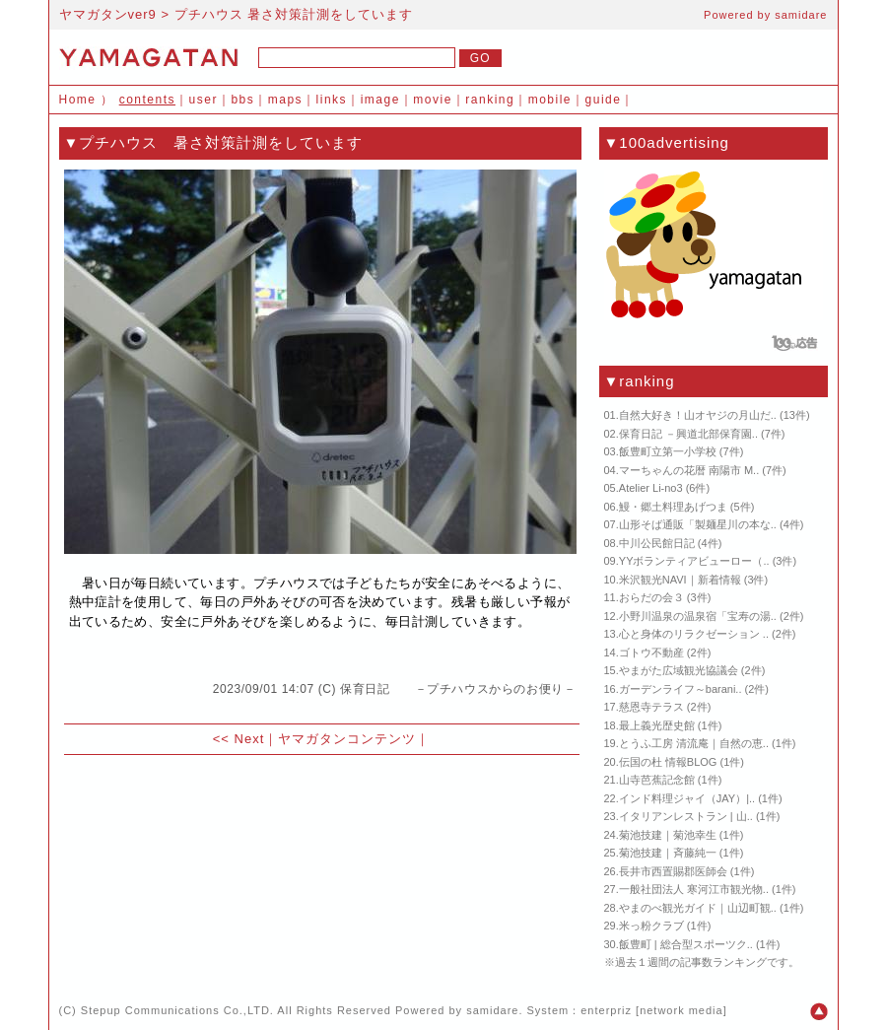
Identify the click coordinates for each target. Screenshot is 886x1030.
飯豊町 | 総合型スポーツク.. (686, 944)
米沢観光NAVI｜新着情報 (680, 579)
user (203, 99)
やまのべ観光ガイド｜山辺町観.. (698, 908)
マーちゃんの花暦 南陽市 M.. (689, 470)
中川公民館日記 (657, 543)
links (332, 99)
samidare (801, 15)
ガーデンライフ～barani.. (680, 689)
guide (603, 99)
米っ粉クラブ (651, 925)
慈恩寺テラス (651, 707)
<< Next (239, 738)
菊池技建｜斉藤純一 (667, 852)
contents (147, 99)
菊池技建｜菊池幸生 (667, 835)
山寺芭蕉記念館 (657, 780)
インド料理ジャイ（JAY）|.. (687, 798)
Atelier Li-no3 (651, 488)
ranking (489, 99)
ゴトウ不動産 (651, 652)
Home (78, 99)
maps (285, 99)
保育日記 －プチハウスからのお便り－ (458, 689)
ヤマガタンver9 (108, 14)
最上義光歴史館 (657, 725)
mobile (550, 99)
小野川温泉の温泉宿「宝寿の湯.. (698, 616)
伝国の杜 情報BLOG (668, 762)
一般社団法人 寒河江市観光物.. (694, 889)
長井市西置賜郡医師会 (673, 871)
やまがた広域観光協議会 (678, 670)
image (380, 99)
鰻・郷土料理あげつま (673, 507)
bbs (242, 99)
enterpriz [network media (651, 1010)
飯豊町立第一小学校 (667, 451)
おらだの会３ (651, 597)
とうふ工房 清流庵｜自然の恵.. (694, 743)
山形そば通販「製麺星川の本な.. (698, 524)
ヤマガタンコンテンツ (347, 738)
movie (432, 99)
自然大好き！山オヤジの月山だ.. (698, 415)
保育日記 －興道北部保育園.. (688, 434)
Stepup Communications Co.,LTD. (177, 1010)
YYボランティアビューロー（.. (694, 561)
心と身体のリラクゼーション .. (694, 634)
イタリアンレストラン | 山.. (686, 816)
